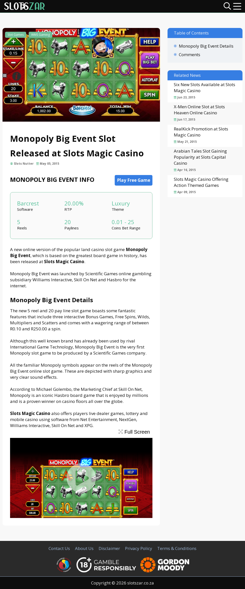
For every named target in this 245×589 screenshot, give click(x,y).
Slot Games (16, 34)
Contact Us (59, 548)
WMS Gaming (40, 34)
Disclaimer (109, 548)
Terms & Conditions (176, 548)
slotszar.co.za (140, 583)
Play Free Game (133, 180)
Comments (189, 54)
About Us (84, 548)
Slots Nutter (24, 163)
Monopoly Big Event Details (206, 46)
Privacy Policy (138, 548)
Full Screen (134, 432)
